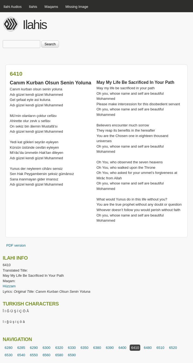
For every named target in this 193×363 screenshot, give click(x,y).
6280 (9, 348)
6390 (110, 348)
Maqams (51, 7)
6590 (72, 355)
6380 (97, 348)
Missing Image (77, 7)
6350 (84, 348)
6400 (122, 348)
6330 (72, 348)
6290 (34, 348)
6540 (21, 355)
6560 (47, 355)
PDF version (16, 245)
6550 (34, 355)
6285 (21, 348)
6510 (160, 348)
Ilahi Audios (13, 7)
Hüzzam (9, 286)
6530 (9, 355)
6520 (173, 348)
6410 (135, 348)
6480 (148, 348)
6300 (47, 348)
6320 (59, 348)
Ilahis (33, 7)
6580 (59, 355)
